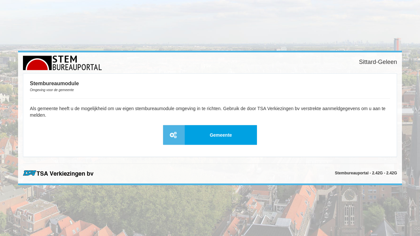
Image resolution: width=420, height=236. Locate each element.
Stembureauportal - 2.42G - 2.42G (366, 173)
